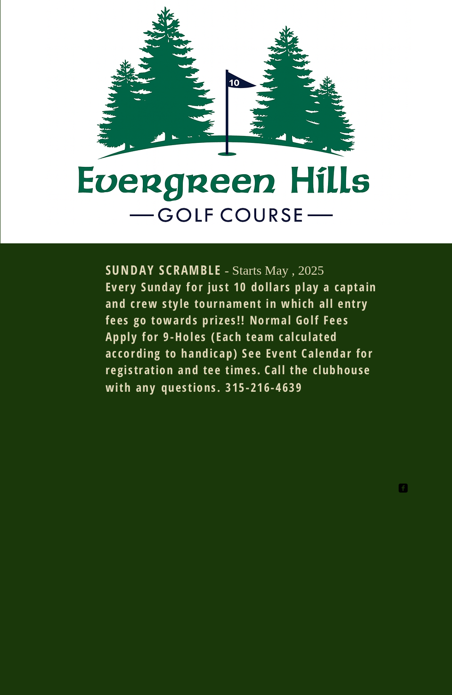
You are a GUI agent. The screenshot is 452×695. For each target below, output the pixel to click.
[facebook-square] (403, 488)
